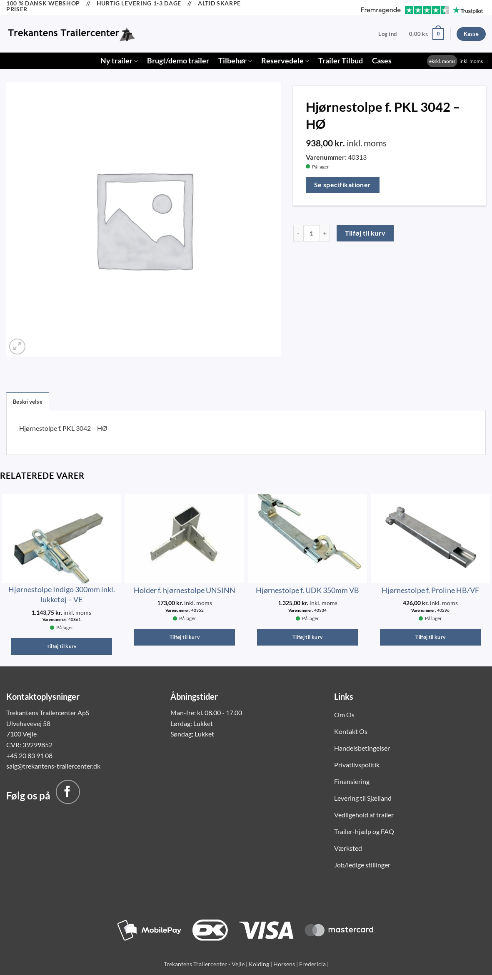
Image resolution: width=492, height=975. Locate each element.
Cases (382, 60)
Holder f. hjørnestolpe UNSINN (184, 590)
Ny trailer (119, 60)
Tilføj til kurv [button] (62, 646)
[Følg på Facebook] (68, 792)
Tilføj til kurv (365, 233)
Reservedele (285, 60)
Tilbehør (235, 60)
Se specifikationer (342, 184)
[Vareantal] (311, 233)
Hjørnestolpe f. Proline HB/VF (430, 590)
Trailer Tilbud (340, 60)
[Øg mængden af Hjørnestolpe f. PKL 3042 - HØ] (325, 233)
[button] (387, 33)
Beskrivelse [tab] (27, 401)
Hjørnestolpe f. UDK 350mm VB (307, 590)
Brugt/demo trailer (178, 60)
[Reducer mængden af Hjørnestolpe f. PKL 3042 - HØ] (298, 233)
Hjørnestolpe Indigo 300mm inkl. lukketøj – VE (61, 594)
